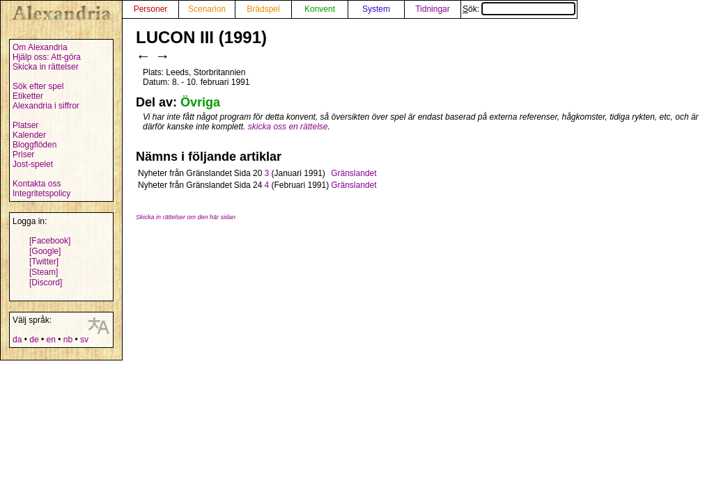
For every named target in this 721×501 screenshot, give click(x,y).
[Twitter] (44, 262)
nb (67, 339)
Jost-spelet (33, 164)
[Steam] (43, 272)
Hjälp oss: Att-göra (47, 57)
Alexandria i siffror (46, 106)
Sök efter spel (38, 86)
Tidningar (432, 9)
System (376, 9)
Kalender (29, 135)
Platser (25, 125)
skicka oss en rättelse (288, 127)
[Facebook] (49, 241)
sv (84, 339)
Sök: (519, 9)
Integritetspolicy (41, 193)
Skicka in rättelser (46, 67)
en (50, 339)
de (33, 339)
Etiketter (28, 96)
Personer (151, 9)
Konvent (319, 9)
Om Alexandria (40, 47)
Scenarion (207, 9)
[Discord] (45, 282)
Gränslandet (353, 173)
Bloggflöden (34, 145)
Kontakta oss (37, 184)
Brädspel (263, 9)
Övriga (200, 102)
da (17, 339)
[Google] (45, 251)
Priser (23, 154)
